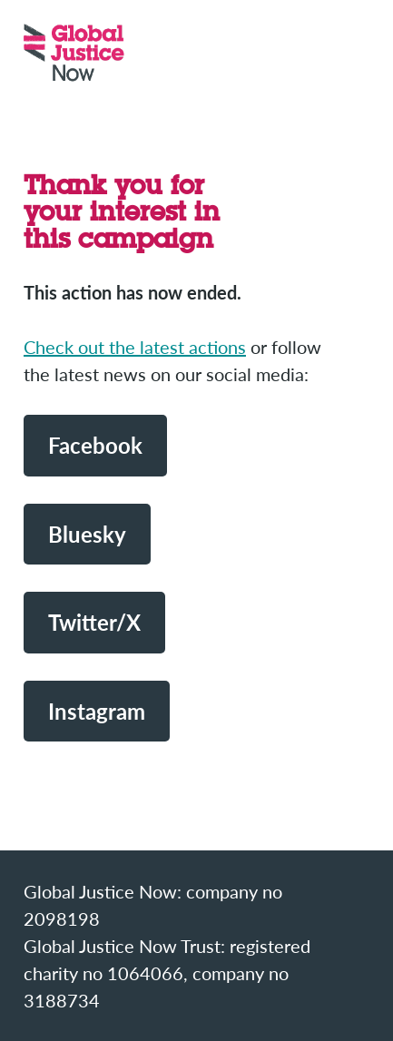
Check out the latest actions (135, 347)
